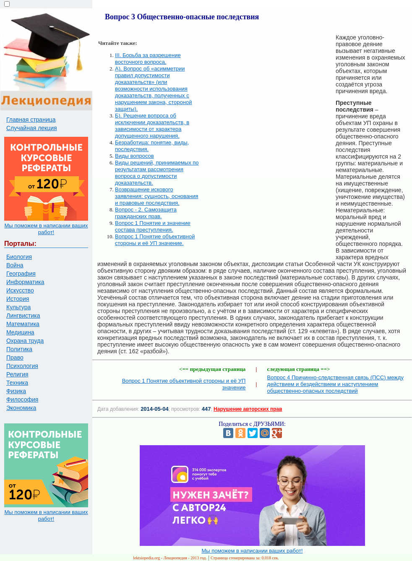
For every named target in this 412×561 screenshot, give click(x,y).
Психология (22, 366)
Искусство (20, 290)
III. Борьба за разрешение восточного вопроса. (148, 58)
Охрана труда (25, 340)
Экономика (21, 407)
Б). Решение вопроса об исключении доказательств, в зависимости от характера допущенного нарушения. (152, 125)
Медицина (20, 332)
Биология (19, 256)
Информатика (25, 282)
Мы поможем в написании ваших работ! (46, 228)
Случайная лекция (31, 128)
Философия (22, 399)
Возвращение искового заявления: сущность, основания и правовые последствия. (156, 196)
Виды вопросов (134, 156)
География (21, 273)
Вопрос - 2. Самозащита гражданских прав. (146, 212)
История (17, 298)
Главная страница (31, 119)
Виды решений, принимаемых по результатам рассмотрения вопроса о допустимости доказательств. (157, 172)
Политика (19, 349)
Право (14, 357)
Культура (18, 307)
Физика (16, 391)
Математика (22, 324)
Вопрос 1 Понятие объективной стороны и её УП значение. (155, 239)
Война (14, 265)
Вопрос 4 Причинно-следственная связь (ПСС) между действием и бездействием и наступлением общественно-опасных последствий (335, 384)
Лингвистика (23, 315)
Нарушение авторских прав (248, 409)
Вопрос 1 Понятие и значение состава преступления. (152, 226)
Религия (17, 374)
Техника (17, 382)
